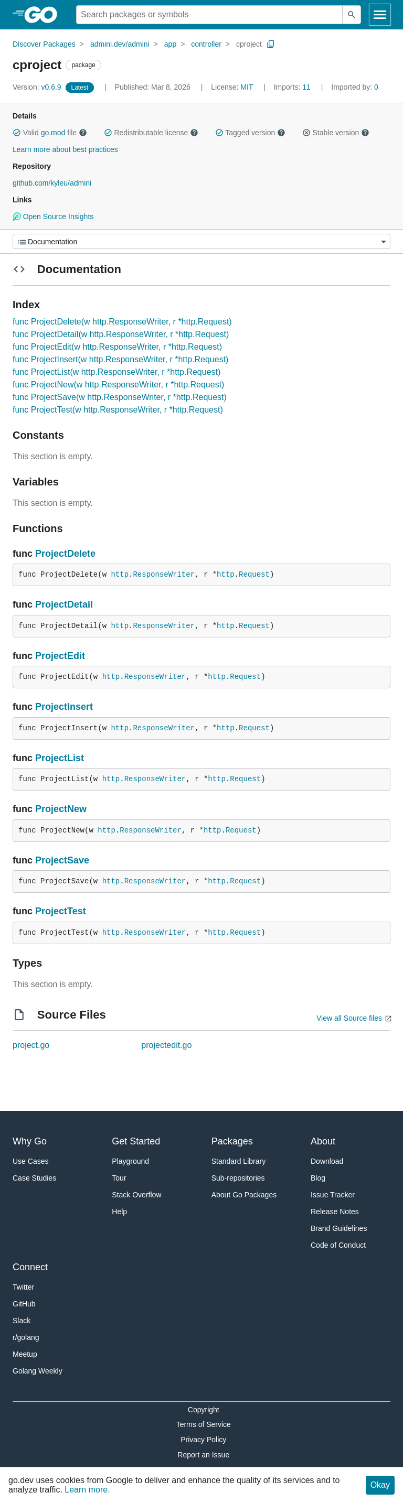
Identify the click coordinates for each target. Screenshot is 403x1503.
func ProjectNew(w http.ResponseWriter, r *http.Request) (118, 384)
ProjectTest (60, 911)
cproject (249, 44)
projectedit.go (166, 1045)
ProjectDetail (64, 604)
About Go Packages (244, 1195)
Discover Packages (44, 44)
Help (119, 1211)
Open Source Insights (53, 216)
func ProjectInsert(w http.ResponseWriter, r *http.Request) (120, 359)
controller (206, 44)
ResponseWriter (164, 574)
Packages (232, 1141)
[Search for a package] (209, 14)
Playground (130, 1161)
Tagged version (250, 132)
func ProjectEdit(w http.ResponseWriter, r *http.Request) (117, 346)
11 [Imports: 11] (293, 87)
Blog (318, 1178)
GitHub (24, 1304)
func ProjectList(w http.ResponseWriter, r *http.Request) (116, 371)
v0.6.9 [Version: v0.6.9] (38, 87)
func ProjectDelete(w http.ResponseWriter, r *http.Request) (122, 321)
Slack (21, 1320)
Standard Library (238, 1161)
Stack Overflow (136, 1195)
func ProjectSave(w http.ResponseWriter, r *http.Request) (120, 397)
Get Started (136, 1141)
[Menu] (201, 241)
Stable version (335, 132)
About (323, 1141)
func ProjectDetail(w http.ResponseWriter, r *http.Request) (121, 334)
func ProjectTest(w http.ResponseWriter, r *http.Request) (118, 409)
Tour (119, 1178)
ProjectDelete (65, 553)
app (170, 44)
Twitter (23, 1287)
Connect (30, 1267)
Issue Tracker (333, 1195)
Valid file (50, 132)
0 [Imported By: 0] (354, 87)
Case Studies (34, 1178)
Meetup (25, 1354)
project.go (31, 1045)
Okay (380, 1484)
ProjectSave (62, 860)
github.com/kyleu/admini (52, 183)
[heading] (44, 14)
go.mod (53, 132)
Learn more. (87, 1489)
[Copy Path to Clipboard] (270, 44)
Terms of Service (203, 1424)
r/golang (26, 1337)
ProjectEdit (60, 656)
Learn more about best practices (65, 149)
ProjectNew (61, 809)
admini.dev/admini (120, 44)
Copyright (203, 1409)
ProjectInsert (64, 706)
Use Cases (30, 1161)
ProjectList (59, 758)
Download (327, 1161)
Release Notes (335, 1211)
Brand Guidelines (339, 1228)
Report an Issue (203, 1455)
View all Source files (349, 1018)
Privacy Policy (203, 1439)
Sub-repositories (238, 1178)
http (120, 574)
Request (254, 574)
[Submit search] (351, 14)
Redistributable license (151, 132)
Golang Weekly (37, 1371)
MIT (246, 87)
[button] (17, 132)
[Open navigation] (379, 14)
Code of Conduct (338, 1245)
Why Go (30, 1141)
